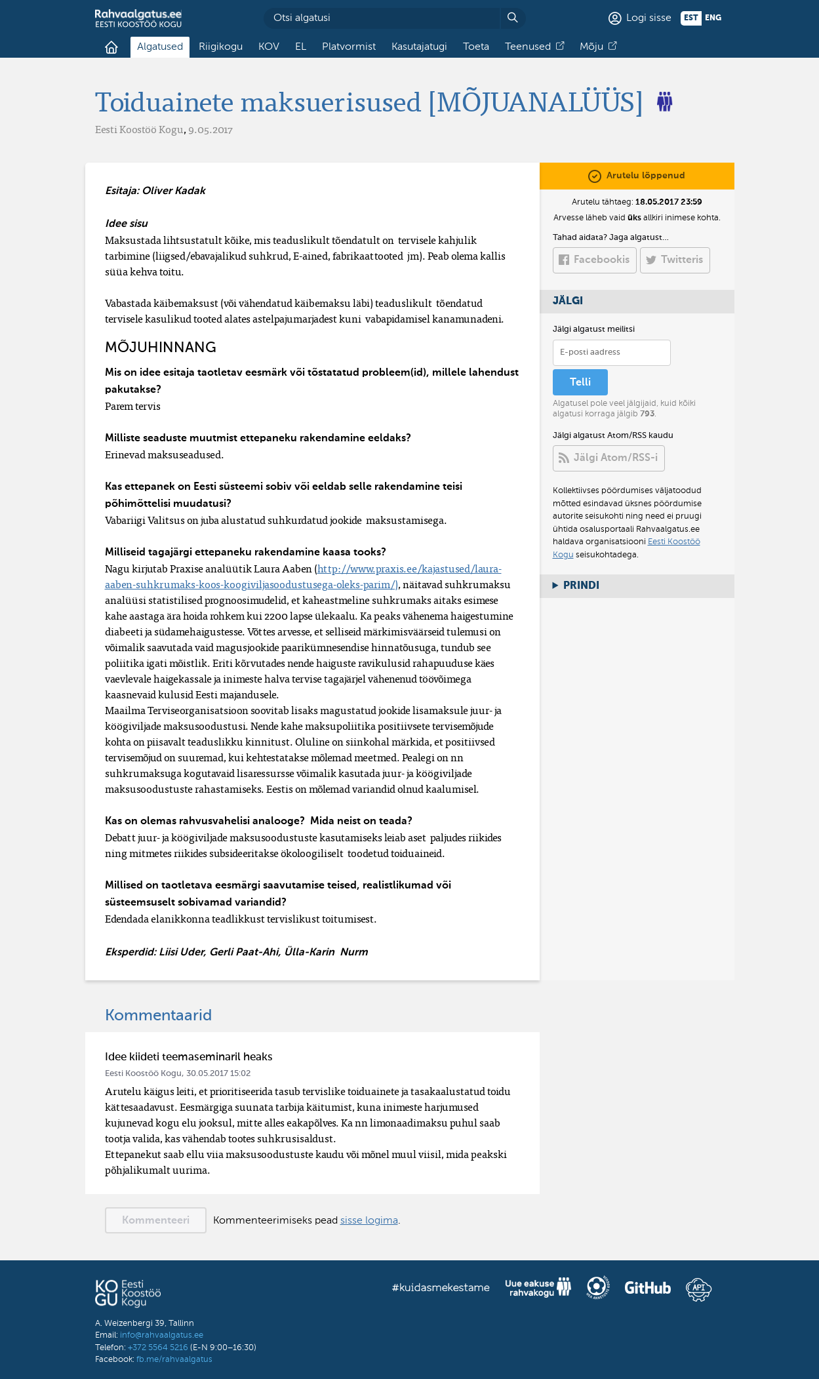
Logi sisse (648, 18)
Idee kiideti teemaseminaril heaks (189, 1057)
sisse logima (369, 1221)
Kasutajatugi (419, 47)
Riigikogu (221, 47)
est (691, 18)
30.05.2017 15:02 (218, 1073)
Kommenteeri (156, 1221)
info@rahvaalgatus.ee (161, 1335)
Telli (580, 383)
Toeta (476, 47)
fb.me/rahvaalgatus (174, 1359)
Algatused (160, 47)
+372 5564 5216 (158, 1348)
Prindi (581, 586)
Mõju (591, 47)
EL (300, 47)
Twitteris (682, 260)
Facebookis (601, 260)
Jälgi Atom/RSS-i (616, 458)
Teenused (528, 47)
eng (713, 18)
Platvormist (349, 47)
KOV (268, 47)
